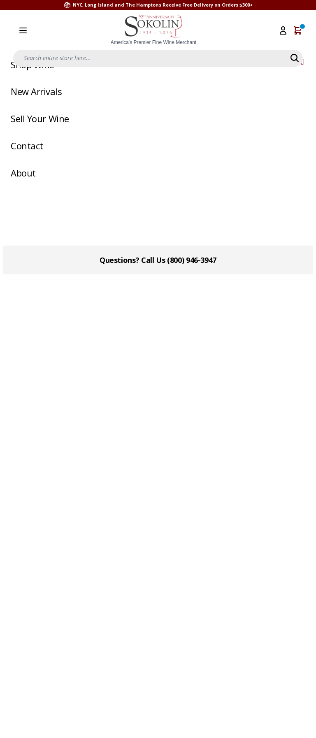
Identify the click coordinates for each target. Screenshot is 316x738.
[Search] (294, 58)
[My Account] (283, 30)
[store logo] (153, 30)
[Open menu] (23, 30)
